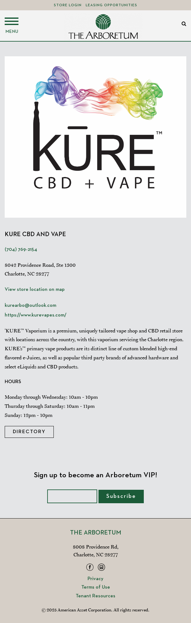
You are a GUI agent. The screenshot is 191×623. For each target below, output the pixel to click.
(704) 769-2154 (21, 249)
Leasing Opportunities (111, 5)
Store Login (68, 5)
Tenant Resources (95, 596)
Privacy (95, 578)
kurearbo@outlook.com (30, 305)
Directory (29, 431)
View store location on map (35, 289)
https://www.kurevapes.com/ (36, 315)
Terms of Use (95, 587)
